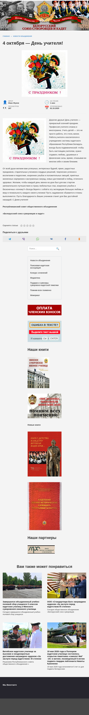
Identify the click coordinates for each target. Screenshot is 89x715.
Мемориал (35, 295)
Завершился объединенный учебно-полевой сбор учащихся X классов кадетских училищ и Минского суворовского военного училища (21, 605)
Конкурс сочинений (38, 273)
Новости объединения (40, 260)
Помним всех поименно (40, 290)
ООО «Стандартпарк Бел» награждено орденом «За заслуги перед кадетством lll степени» (66, 604)
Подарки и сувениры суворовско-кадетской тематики (44, 284)
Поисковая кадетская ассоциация (39, 266)
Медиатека (35, 278)
